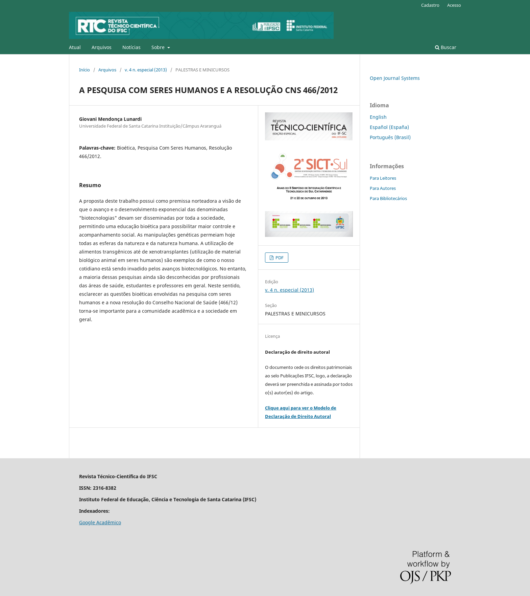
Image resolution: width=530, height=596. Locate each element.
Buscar (445, 47)
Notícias (131, 47)
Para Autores (383, 188)
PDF (279, 258)
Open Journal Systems (395, 78)
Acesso (454, 5)
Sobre (158, 47)
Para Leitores (383, 178)
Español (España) (389, 127)
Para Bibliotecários (388, 198)
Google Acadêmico (100, 522)
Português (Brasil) (390, 137)
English (378, 117)
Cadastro (430, 5)
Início (84, 70)
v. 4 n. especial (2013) (146, 70)
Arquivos (102, 47)
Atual (75, 47)
